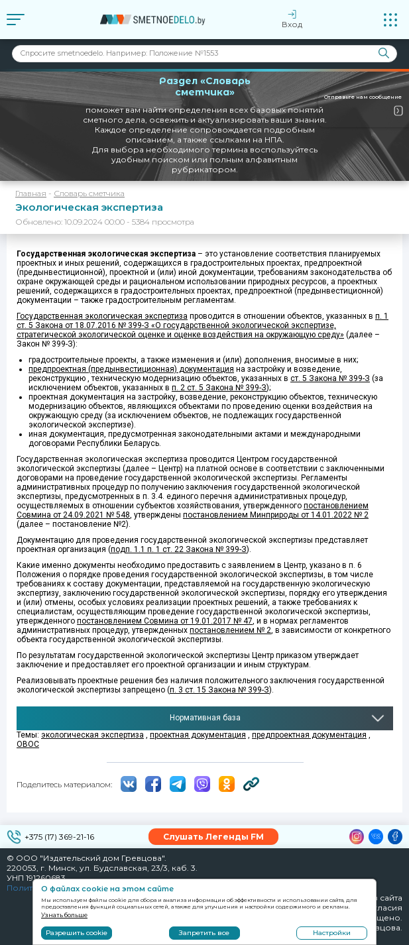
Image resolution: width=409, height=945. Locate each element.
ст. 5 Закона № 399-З (330, 378)
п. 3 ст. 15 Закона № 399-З (219, 690)
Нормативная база (205, 717)
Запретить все (204, 932)
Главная (30, 193)
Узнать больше (64, 914)
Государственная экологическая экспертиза (102, 316)
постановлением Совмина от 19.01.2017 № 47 (165, 621)
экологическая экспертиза (92, 735)
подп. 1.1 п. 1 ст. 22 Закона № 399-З (179, 549)
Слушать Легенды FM (213, 837)
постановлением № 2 (230, 630)
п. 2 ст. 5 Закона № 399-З (219, 387)
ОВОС (28, 744)
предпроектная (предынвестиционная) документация (131, 369)
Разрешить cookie (76, 932)
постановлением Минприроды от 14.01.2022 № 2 (276, 515)
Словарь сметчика (89, 193)
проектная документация (198, 735)
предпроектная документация (309, 735)
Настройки (332, 932)
